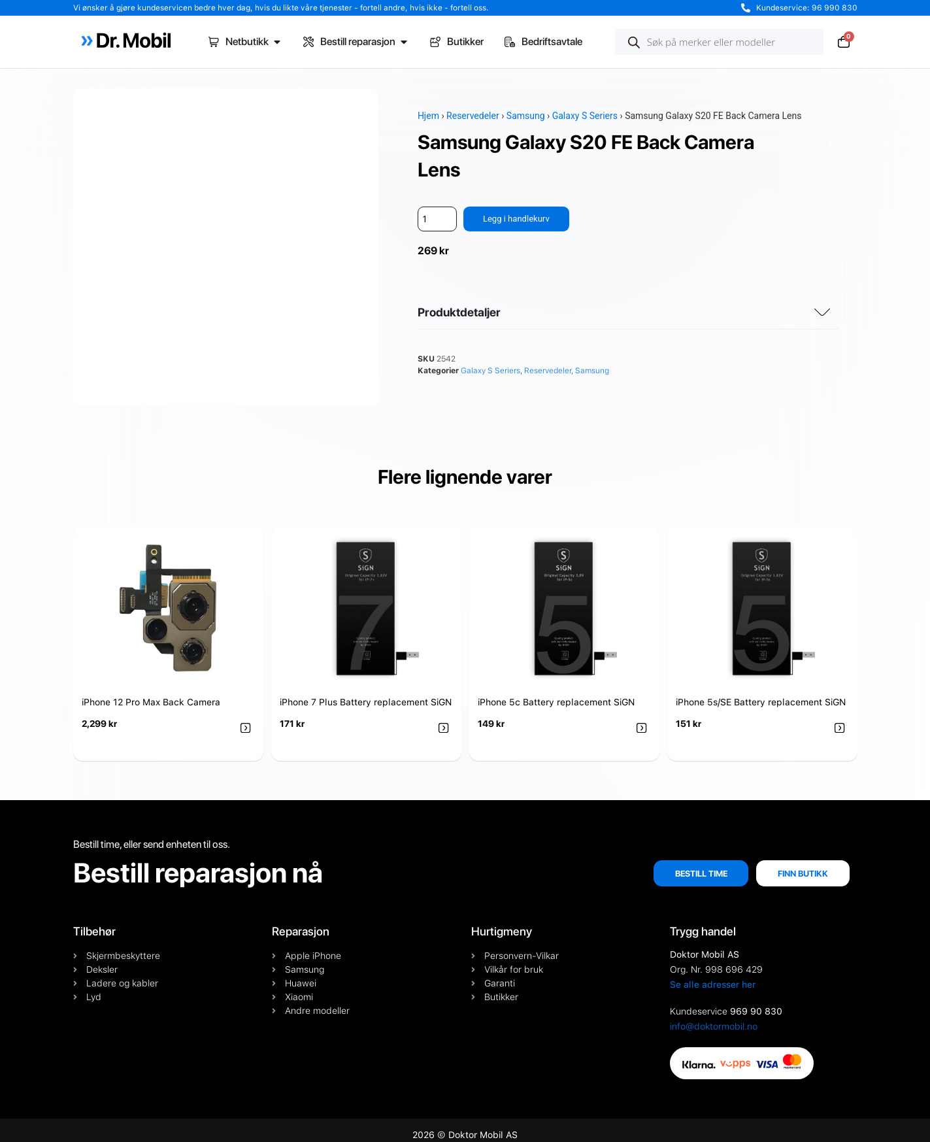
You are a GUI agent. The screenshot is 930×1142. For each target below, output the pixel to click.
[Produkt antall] (437, 219)
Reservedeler (472, 115)
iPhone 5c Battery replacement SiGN (556, 693)
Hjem (428, 115)
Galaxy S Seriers (585, 115)
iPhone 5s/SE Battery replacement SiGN (761, 693)
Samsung (526, 115)
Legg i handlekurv (518, 219)
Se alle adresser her (713, 975)
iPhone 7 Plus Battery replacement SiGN (366, 693)
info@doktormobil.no (713, 1017)
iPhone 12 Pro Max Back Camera (151, 693)
